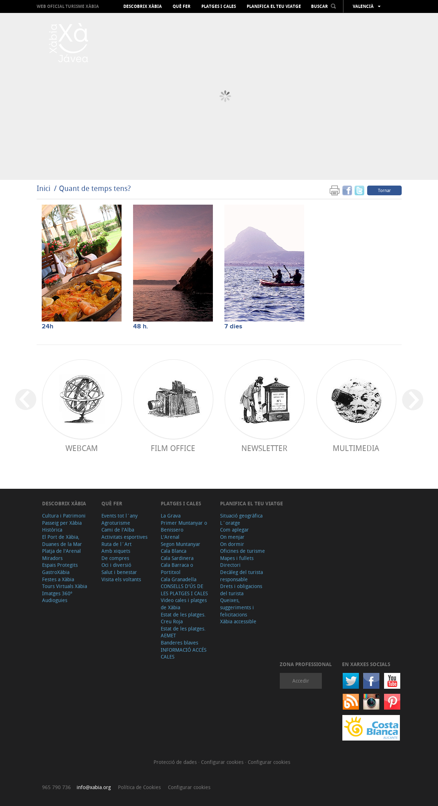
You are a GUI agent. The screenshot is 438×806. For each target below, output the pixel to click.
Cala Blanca (173, 550)
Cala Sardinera (177, 558)
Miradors (52, 558)
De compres (115, 558)
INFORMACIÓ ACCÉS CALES (183, 653)
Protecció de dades (176, 762)
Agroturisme (115, 522)
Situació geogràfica (241, 515)
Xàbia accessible (238, 621)
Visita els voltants (121, 579)
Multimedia (356, 448)
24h (47, 327)
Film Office (173, 448)
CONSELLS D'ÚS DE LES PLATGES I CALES (184, 590)
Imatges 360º (57, 593)
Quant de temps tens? (95, 188)
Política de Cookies (139, 787)
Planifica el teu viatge (274, 6)
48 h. (140, 327)
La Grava (171, 515)
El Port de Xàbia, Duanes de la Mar (62, 540)
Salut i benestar (119, 572)
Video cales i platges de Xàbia (184, 604)
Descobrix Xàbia (142, 6)
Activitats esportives (124, 536)
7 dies (233, 327)
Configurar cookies (223, 762)
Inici (43, 188)
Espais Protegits (60, 564)
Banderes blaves (179, 642)
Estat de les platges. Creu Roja (183, 618)
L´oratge (230, 522)
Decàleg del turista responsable (241, 576)
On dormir (232, 544)
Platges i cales (218, 6)
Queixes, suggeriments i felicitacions (237, 607)
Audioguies (54, 600)
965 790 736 (56, 787)
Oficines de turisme (242, 550)
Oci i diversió (116, 564)
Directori (230, 564)
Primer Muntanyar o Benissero (184, 526)
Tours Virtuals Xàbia (64, 586)
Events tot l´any (119, 515)
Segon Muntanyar (180, 544)
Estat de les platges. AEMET (183, 632)
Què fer (182, 6)
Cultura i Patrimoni (64, 515)
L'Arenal (170, 536)
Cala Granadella (178, 579)
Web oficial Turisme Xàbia (68, 6)
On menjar (232, 536)
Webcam (81, 448)
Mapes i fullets (237, 558)
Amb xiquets (115, 550)
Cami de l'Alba (117, 529)
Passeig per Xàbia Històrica (62, 526)
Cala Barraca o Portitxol (177, 568)
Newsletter (264, 448)
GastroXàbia (55, 572)
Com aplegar (234, 529)
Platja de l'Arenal (61, 550)
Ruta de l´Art (116, 544)
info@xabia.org (94, 787)
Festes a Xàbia (58, 579)
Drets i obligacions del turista (241, 590)
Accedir (300, 680)
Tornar (384, 190)
